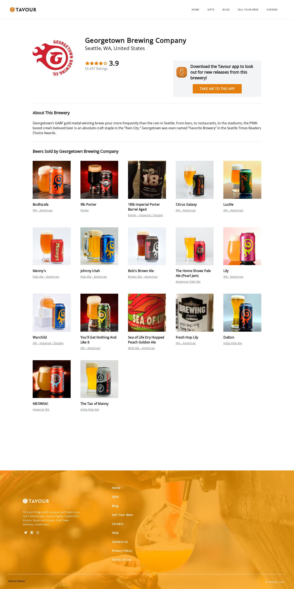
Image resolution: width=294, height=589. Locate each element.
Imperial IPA (41, 409)
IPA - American (43, 210)
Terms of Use (121, 560)
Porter (84, 210)
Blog (226, 9)
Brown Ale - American (143, 277)
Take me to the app (217, 89)
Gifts (211, 9)
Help (115, 533)
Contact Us (120, 542)
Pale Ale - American (46, 277)
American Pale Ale (188, 281)
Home (195, 9)
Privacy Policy (122, 551)
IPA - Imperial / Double (48, 343)
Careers (272, 9)
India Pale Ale (232, 343)
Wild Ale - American (141, 348)
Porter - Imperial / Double (145, 215)
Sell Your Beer (248, 9)
